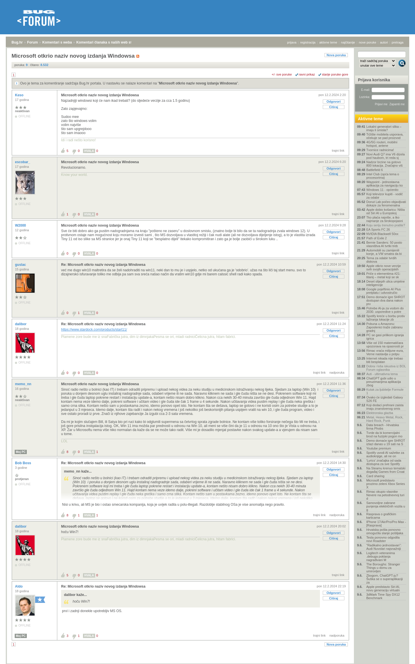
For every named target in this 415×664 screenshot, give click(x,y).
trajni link (338, 150)
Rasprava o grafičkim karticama (381, 515)
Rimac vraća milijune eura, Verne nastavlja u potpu (385, 352)
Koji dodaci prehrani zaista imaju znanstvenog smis (384, 406)
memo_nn (23, 384)
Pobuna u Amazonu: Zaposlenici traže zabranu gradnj (384, 327)
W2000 (21, 225)
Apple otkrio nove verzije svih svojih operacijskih (383, 267)
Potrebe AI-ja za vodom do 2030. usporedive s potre (385, 309)
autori (384, 42)
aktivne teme (328, 42)
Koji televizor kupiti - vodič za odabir (384, 195)
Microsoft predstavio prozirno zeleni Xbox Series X (385, 484)
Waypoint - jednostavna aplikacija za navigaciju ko (384, 183)
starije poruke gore (335, 74)
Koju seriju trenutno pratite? (385, 225)
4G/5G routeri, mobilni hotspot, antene (381, 143)
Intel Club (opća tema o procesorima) (382, 175)
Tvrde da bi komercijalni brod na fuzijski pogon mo (384, 434)
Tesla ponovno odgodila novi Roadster (383, 539)
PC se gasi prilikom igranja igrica (385, 336)
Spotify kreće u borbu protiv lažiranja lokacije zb (385, 317)
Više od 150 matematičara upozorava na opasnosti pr (385, 344)
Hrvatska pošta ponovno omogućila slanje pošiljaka (384, 531)
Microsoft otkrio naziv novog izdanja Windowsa (198, 83)
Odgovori (334, 101)
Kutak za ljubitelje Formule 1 (384, 391)
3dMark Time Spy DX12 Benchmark (383, 596)
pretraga (397, 42)
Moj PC (21, 452)
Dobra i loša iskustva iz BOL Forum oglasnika (386, 367)
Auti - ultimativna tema (382, 374)
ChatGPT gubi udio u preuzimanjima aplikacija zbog (383, 382)
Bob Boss (23, 463)
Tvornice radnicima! (380, 150)
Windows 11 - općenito (382, 189)
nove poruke (367, 42)
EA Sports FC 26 (378, 229)
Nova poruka (336, 55)
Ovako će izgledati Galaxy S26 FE (384, 399)
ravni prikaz (307, 74)
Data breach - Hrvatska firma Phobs (382, 426)
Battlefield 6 (374, 170)
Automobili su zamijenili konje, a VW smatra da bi (384, 252)
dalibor (21, 324)
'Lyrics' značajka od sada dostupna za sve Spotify (383, 462)
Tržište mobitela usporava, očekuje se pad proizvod (384, 136)
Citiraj (333, 107)
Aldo (19, 586)
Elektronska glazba (379, 413)
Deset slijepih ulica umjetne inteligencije (385, 283)
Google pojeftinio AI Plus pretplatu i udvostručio (383, 290)
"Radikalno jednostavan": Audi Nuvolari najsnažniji (383, 546)
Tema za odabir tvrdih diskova (381, 259)
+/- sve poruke (282, 74)
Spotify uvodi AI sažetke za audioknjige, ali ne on (385, 454)
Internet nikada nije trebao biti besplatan (384, 360)
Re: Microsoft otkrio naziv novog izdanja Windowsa (103, 265)
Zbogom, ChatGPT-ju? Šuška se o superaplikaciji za (384, 579)
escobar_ (23, 162)
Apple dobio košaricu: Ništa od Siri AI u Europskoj (385, 211)
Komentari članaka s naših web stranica (109, 42)
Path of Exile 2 (376, 238)
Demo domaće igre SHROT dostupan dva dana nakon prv (385, 300)
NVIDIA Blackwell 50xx (382, 234)
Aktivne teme (370, 118)
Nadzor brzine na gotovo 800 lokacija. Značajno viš (384, 163)
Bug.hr (17, 42)
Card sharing (375, 476)
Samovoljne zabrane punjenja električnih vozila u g (385, 506)
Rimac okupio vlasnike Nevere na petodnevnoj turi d (385, 495)
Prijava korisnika (374, 80)
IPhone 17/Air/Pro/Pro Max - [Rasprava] (386, 523)
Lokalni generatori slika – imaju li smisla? (383, 128)
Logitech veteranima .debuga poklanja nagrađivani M (380, 556)
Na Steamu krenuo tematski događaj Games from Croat (385, 470)
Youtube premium (378, 448)
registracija (308, 42)
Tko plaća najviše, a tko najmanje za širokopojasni (384, 219)
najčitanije (348, 42)
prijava (291, 42)
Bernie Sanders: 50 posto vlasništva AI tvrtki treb (384, 244)
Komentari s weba (57, 42)
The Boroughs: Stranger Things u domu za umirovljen (383, 568)
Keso (19, 95)
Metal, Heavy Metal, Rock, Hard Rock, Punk (384, 418)
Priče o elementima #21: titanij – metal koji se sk (383, 275)
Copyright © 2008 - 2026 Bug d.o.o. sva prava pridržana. (207, 662)
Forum (32, 42)
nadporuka (336, 372)
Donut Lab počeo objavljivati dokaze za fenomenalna (386, 203)
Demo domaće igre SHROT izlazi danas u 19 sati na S (385, 442)
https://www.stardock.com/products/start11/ (94, 330)
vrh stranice (399, 655)
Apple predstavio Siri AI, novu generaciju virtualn (383, 588)
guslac (21, 265)
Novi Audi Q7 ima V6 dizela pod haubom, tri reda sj (385, 156)
